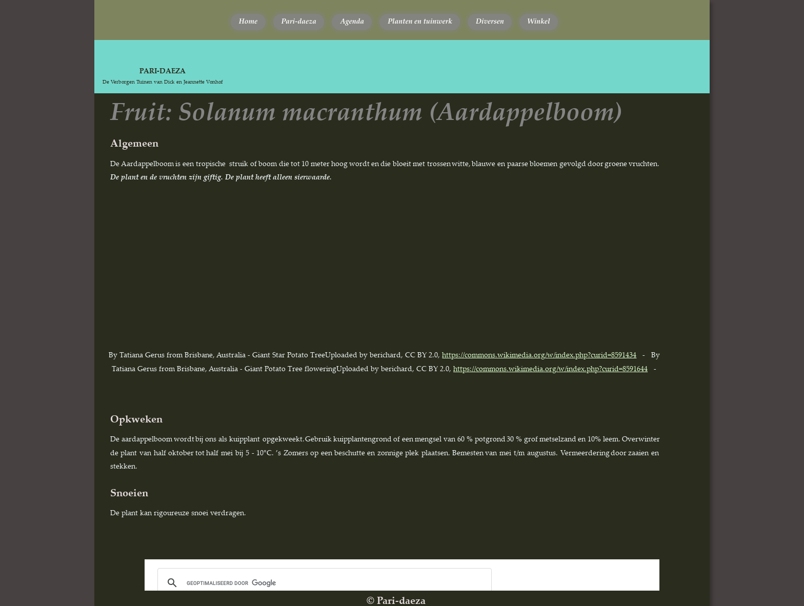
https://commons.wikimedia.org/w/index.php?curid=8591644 (550, 368)
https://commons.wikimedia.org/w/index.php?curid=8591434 (539, 354)
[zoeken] (323, 583)
